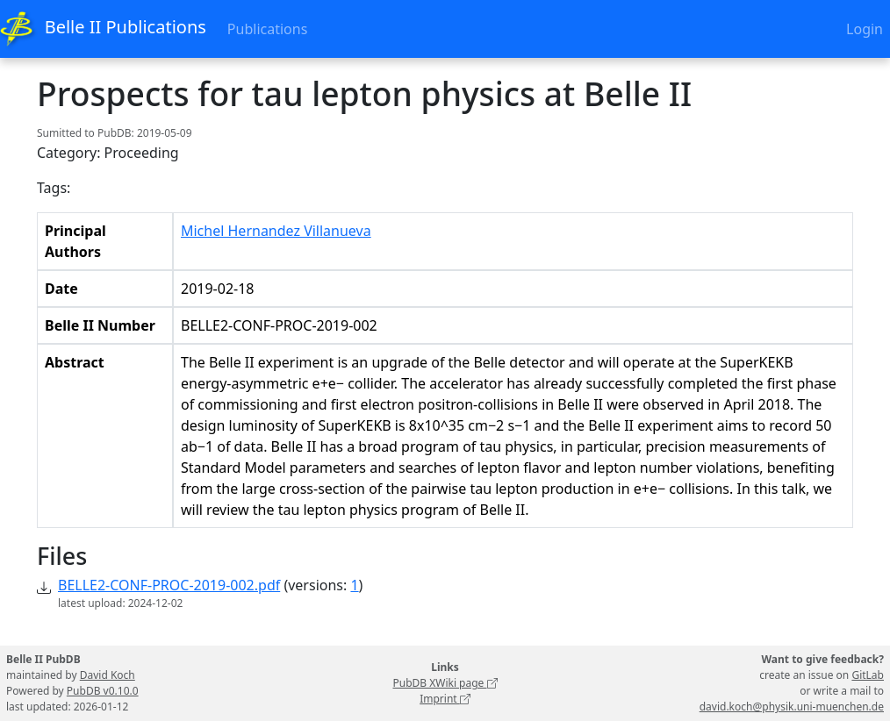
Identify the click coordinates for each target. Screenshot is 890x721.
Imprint (445, 698)
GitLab (867, 674)
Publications (267, 29)
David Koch (107, 674)
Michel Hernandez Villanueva (276, 230)
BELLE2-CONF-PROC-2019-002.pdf (169, 585)
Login (864, 29)
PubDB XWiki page (444, 682)
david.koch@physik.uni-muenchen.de (792, 706)
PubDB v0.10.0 (103, 690)
